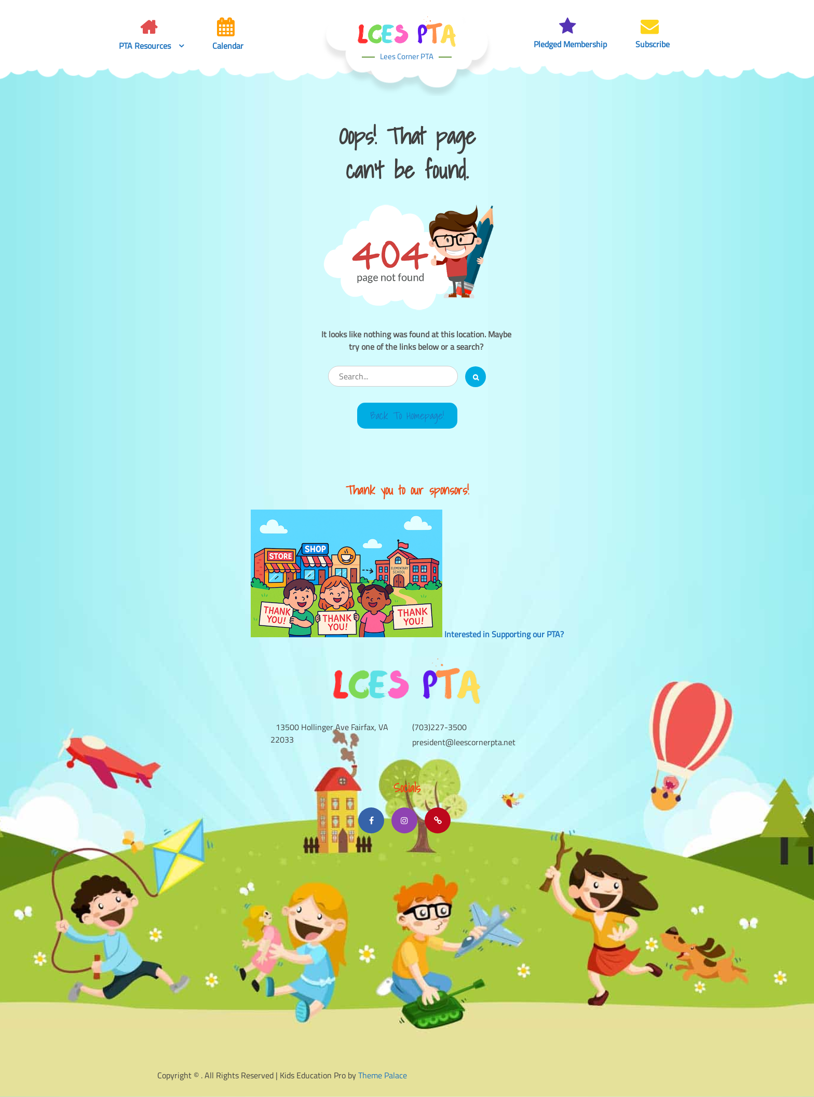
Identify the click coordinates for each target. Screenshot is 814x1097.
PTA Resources (145, 45)
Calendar (227, 45)
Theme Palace (382, 1075)
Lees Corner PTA (406, 56)
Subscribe (652, 44)
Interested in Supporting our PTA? (504, 634)
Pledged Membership (570, 44)
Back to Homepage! (407, 415)
